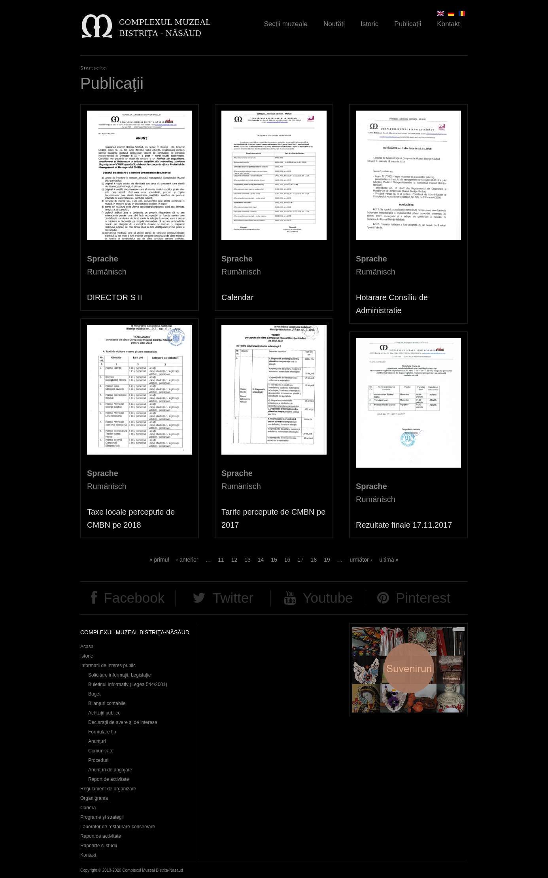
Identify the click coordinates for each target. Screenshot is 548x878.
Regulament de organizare (108, 789)
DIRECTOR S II (114, 297)
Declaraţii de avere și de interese (122, 722)
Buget (94, 694)
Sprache (102, 258)
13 (247, 560)
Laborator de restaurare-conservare (117, 826)
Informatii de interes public (108, 665)
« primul (159, 560)
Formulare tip (102, 732)
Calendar (237, 297)
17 (300, 560)
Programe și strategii (102, 817)
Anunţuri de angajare (110, 770)
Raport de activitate (108, 779)
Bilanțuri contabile (107, 703)
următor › (361, 560)
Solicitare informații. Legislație (119, 675)
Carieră (88, 807)
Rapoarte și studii (98, 845)
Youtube (327, 597)
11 (221, 560)
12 (234, 560)
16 (287, 560)
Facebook (134, 597)
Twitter (233, 597)
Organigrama (94, 798)
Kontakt (448, 24)
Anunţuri (97, 741)
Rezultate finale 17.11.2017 (404, 525)
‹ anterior (187, 560)
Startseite (93, 68)
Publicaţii (407, 24)
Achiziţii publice (104, 713)
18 (314, 560)
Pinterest (423, 597)
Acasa (86, 646)
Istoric (369, 24)
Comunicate (100, 751)
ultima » (389, 560)
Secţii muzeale (286, 24)
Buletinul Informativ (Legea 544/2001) (127, 684)
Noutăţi (334, 24)
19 (327, 560)
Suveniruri (408, 669)
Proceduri (98, 760)
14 (261, 560)
